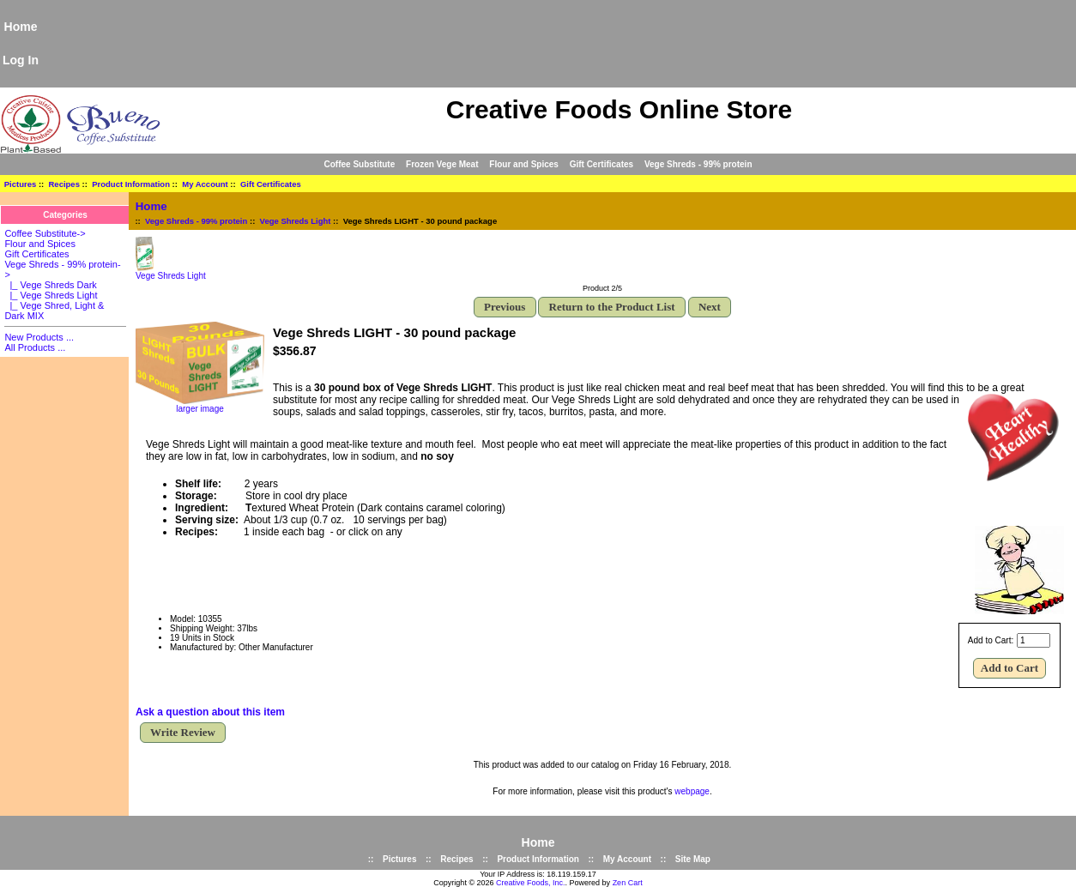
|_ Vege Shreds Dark (50, 285)
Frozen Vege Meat (442, 164)
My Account (204, 184)
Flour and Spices (524, 164)
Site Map (692, 859)
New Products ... (39, 337)
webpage (692, 791)
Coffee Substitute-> (44, 233)
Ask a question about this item (210, 712)
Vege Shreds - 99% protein (196, 221)
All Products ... (34, 347)
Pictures (20, 184)
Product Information (131, 184)
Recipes (64, 184)
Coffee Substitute (359, 164)
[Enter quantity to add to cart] (1033, 640)
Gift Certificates (601, 164)
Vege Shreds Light (295, 221)
